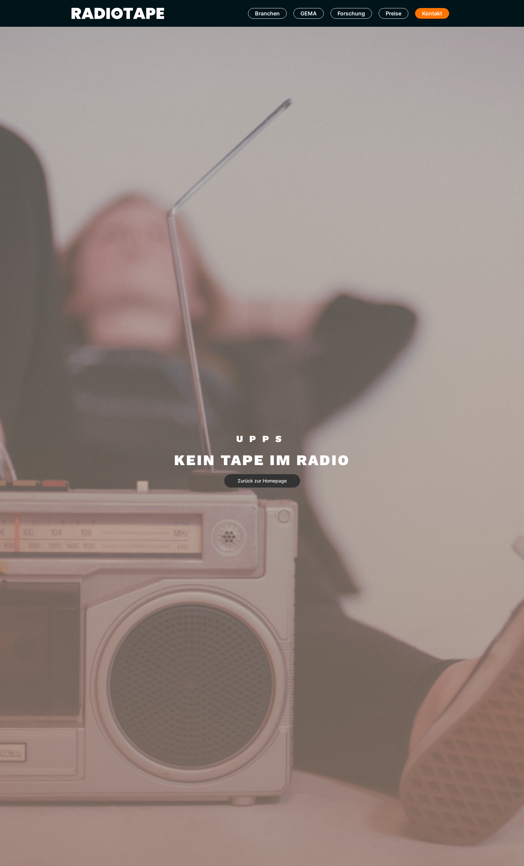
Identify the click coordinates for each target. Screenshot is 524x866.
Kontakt (432, 13)
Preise (393, 13)
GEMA (308, 13)
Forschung (351, 13)
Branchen (267, 13)
